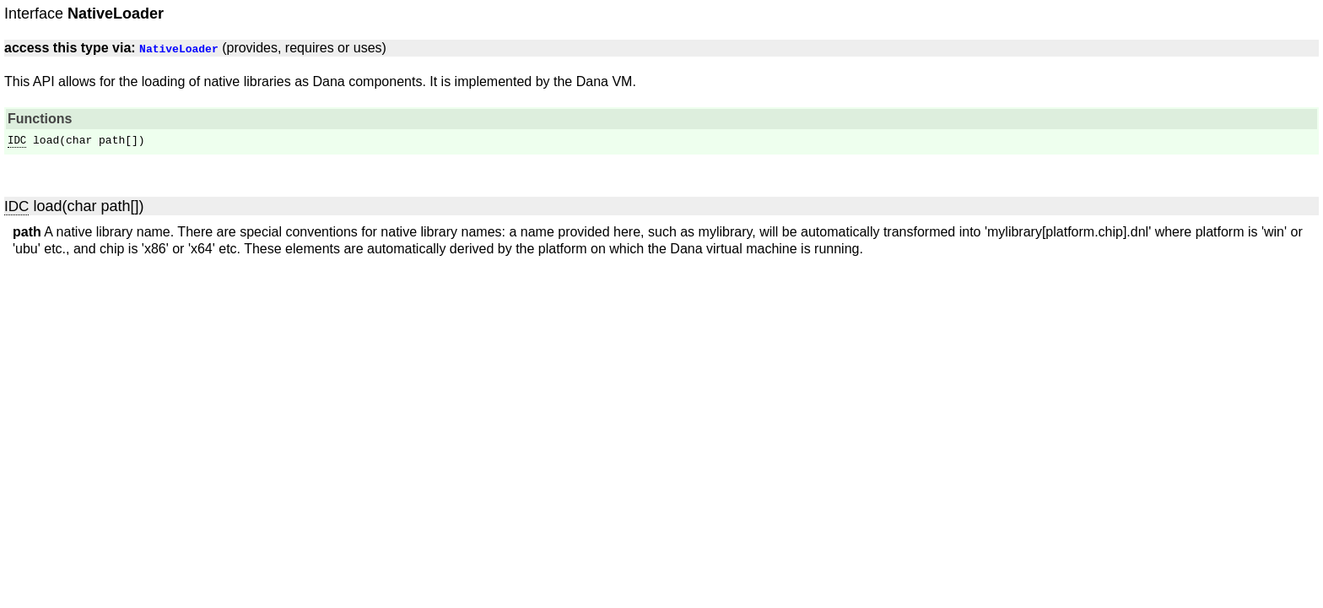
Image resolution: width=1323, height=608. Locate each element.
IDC (17, 140)
